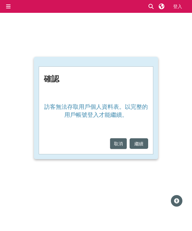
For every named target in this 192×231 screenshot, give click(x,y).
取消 (118, 144)
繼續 (138, 144)
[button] (151, 6)
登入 (177, 6)
